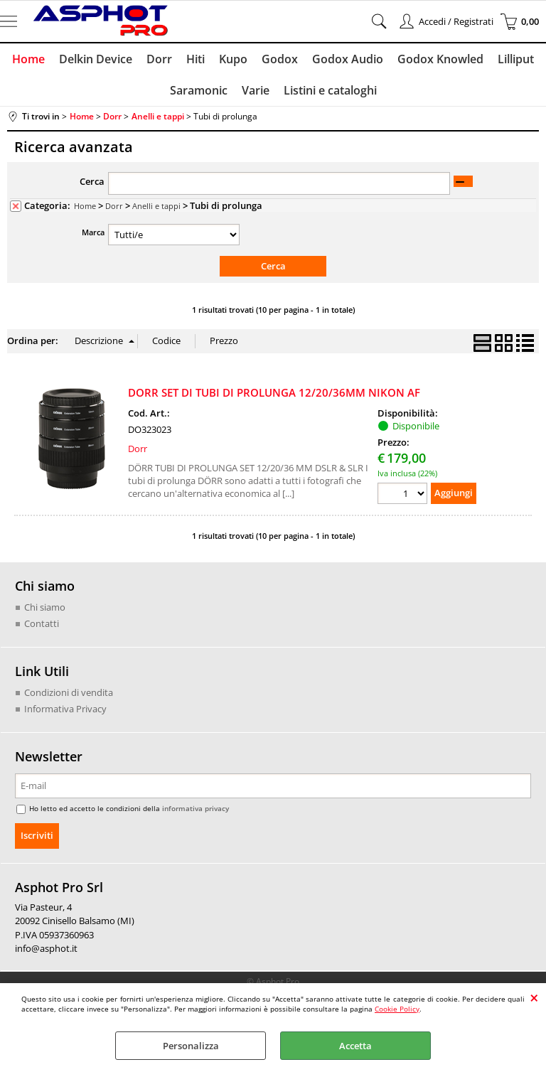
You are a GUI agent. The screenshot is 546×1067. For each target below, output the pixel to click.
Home (28, 59)
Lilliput (516, 59)
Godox (280, 59)
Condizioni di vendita (68, 692)
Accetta (355, 1045)
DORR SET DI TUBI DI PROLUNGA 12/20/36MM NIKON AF (274, 392)
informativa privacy (195, 808)
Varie (255, 90)
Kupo (233, 59)
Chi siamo (44, 607)
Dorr (159, 59)
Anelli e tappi (156, 205)
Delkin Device (95, 59)
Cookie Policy (397, 1009)
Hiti (195, 59)
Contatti (41, 623)
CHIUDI (534, 997)
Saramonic (199, 90)
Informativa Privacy (65, 708)
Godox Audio (347, 59)
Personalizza (191, 1045)
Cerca (92, 181)
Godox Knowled (440, 59)
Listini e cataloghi (330, 90)
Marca (93, 232)
